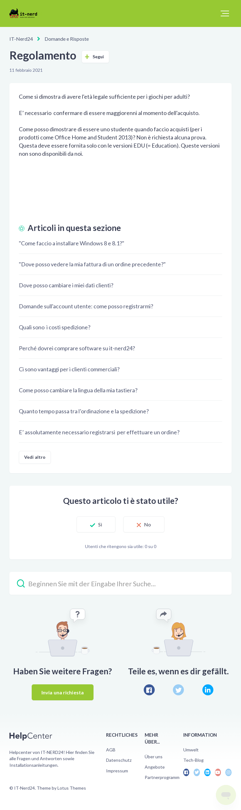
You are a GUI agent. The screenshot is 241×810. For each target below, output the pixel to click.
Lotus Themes (71, 788)
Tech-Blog (193, 760)
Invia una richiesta (62, 692)
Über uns (154, 756)
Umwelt (191, 749)
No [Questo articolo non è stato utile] (147, 524)
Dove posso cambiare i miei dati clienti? (66, 285)
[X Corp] (178, 689)
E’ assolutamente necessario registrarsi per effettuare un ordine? (99, 432)
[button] (225, 13)
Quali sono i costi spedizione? (54, 327)
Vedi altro (35, 457)
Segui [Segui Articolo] (98, 56)
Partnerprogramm (162, 777)
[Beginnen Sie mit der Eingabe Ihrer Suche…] (120, 583)
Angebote (155, 767)
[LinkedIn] (207, 689)
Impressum (117, 770)
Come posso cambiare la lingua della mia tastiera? (78, 390)
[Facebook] (149, 689)
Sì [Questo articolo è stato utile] (100, 524)
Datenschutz (118, 760)
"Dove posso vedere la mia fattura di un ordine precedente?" (92, 264)
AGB (110, 749)
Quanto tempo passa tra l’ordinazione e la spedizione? (84, 411)
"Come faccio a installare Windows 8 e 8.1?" (71, 243)
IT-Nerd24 (21, 39)
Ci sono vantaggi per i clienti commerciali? (69, 369)
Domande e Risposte (67, 39)
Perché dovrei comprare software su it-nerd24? (77, 348)
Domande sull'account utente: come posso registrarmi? (86, 306)
